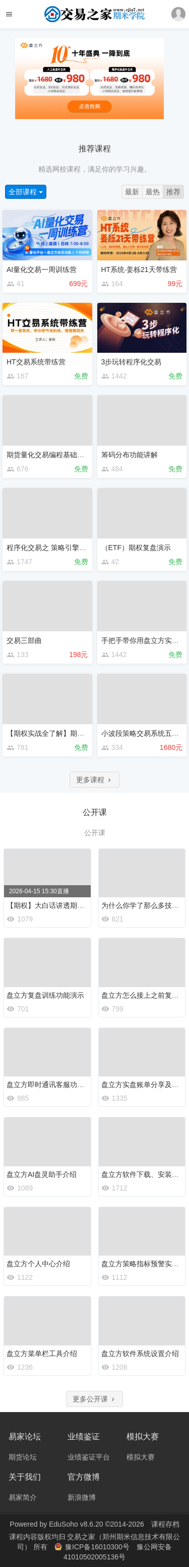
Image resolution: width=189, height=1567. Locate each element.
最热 (153, 192)
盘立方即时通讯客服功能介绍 (52, 1084)
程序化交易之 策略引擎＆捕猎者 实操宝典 (72, 548)
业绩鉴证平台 (89, 1457)
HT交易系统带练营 (36, 362)
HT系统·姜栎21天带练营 (139, 269)
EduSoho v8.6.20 (76, 1524)
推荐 (173, 192)
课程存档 (165, 1524)
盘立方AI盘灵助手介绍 (42, 1174)
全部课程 (26, 192)
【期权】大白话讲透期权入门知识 (59, 905)
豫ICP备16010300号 (92, 1547)
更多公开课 (95, 1399)
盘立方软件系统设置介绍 (140, 1353)
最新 (132, 192)
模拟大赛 (141, 1457)
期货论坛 (23, 1457)
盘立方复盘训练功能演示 (45, 995)
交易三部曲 (24, 640)
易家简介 (23, 1497)
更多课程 (94, 780)
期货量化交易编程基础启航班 (52, 455)
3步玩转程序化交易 (131, 362)
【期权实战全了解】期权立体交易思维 (67, 733)
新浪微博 (82, 1497)
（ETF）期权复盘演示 (136, 548)
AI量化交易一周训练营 (42, 269)
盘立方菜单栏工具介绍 (42, 1353)
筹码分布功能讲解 (129, 455)
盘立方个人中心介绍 (38, 1264)
